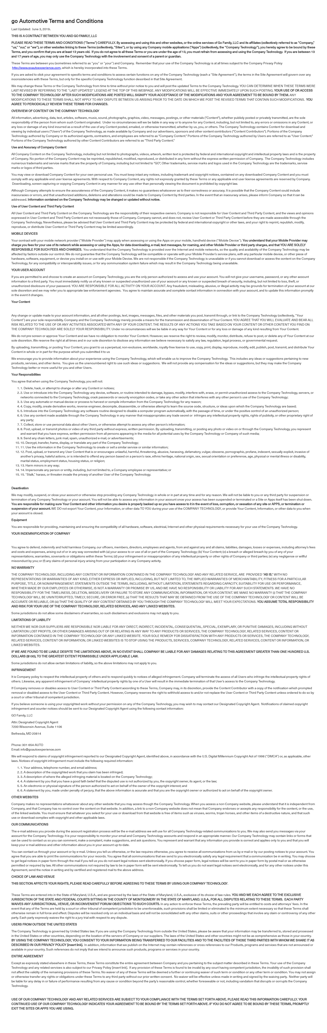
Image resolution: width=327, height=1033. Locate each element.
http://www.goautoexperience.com (36, 68)
